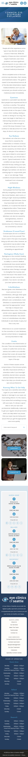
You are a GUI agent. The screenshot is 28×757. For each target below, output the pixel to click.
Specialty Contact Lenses (14, 653)
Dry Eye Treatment (14, 647)
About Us (14, 622)
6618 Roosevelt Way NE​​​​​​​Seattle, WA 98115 (14, 567)
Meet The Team (14, 627)
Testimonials (14, 630)
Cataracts (14, 650)
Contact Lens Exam (14, 642)
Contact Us (14, 472)
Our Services (14, 625)
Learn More (14, 448)
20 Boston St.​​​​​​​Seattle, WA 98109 (14, 503)
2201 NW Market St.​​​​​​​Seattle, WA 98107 (14, 535)
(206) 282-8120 (14, 510)
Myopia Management (14, 645)
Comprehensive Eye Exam (14, 639)
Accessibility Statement (14, 755)
